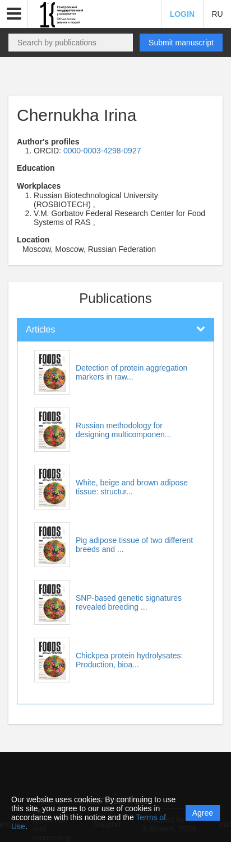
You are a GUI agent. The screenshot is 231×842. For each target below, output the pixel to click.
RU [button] (217, 14)
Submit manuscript (181, 42)
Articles (40, 329)
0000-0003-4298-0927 (102, 150)
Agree (202, 812)
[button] (14, 14)
